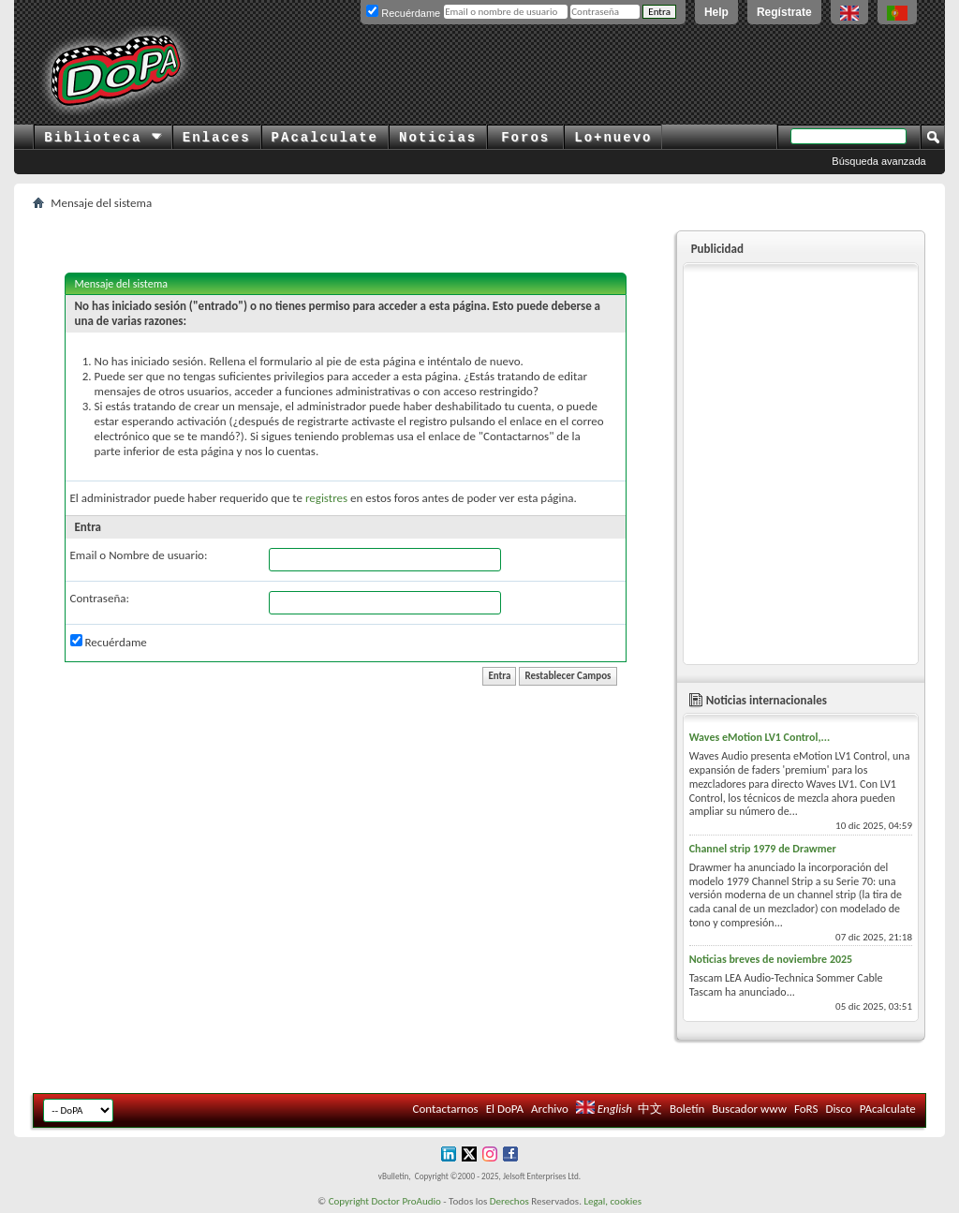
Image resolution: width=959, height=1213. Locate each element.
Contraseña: (99, 598)
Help (716, 12)
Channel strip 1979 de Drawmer (762, 848)
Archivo (549, 1109)
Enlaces (217, 137)
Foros (525, 137)
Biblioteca (102, 137)
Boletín (687, 1109)
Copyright (349, 1201)
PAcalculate (325, 137)
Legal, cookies (612, 1201)
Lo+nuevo (613, 137)
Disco (838, 1109)
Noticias (438, 137)
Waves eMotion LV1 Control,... (759, 737)
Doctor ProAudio (405, 1201)
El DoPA (505, 1109)
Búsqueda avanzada (878, 161)
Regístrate (784, 12)
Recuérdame (108, 641)
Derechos (509, 1201)
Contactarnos (446, 1109)
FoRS (806, 1109)
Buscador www (749, 1109)
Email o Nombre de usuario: (139, 555)
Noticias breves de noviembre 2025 (771, 959)
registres (326, 498)
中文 (650, 1109)
